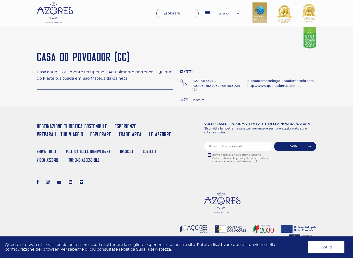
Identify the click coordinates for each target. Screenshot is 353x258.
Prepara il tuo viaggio (60, 134)
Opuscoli (126, 151)
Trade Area (129, 134)
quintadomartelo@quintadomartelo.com (280, 81)
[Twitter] (81, 182)
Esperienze (125, 126)
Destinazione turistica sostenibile (72, 126)
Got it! (326, 247)
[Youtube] (59, 182)
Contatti (149, 151)
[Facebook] (38, 182)
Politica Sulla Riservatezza (88, 151)
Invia (293, 146)
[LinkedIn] (70, 182)
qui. (255, 161)
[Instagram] (48, 182)
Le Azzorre (160, 134)
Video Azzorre (48, 160)
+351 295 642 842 (205, 81)
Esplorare (172, 13)
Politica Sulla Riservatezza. (146, 249)
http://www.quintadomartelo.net (274, 86)
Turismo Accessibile (84, 160)
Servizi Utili (46, 151)
